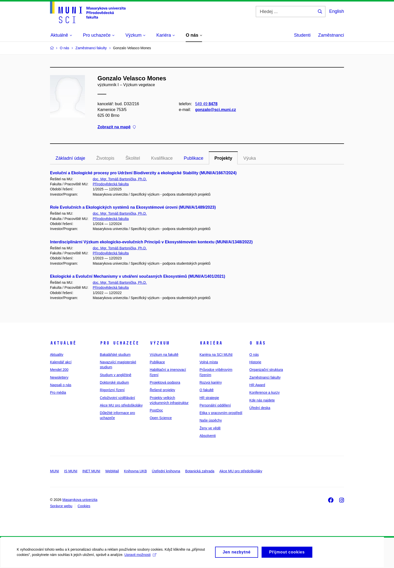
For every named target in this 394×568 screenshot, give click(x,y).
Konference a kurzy (264, 392)
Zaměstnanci (331, 35)
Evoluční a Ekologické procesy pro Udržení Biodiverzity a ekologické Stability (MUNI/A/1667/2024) (143, 173)
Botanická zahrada (199, 471)
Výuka (249, 158)
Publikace (193, 158)
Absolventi (208, 436)
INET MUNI (91, 471)
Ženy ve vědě (210, 428)
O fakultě (207, 390)
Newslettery (59, 377)
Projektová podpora (165, 382)
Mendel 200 (59, 370)
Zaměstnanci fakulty (265, 377)
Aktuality (56, 355)
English (336, 11)
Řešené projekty (162, 390)
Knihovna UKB (135, 471)
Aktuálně (63, 343)
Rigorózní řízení (112, 390)
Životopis (105, 158)
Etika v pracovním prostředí (221, 413)
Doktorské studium (114, 382)
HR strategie (209, 398)
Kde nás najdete (262, 400)
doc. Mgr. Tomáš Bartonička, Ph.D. (120, 179)
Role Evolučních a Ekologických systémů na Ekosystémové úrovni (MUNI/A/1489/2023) (133, 207)
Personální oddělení (215, 405)
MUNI (54, 471)
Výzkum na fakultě (164, 355)
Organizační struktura (266, 370)
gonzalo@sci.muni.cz (215, 109)
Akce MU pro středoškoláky (121, 405)
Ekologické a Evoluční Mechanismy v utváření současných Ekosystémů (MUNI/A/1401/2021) (137, 276)
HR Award (257, 385)
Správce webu (61, 506)
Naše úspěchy (211, 420)
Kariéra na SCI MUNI (216, 355)
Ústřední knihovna (166, 471)
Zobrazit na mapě (116, 127)
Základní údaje (70, 158)
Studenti (302, 35)
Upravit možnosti (141, 557)
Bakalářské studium (115, 355)
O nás (257, 343)
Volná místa (209, 362)
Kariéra (211, 343)
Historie (255, 362)
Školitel (132, 158)
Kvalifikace (162, 158)
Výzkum (159, 343)
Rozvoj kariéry (211, 382)
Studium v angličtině (115, 375)
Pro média (58, 392)
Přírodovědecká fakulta (111, 184)
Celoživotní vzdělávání (117, 398)
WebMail (112, 471)
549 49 (206, 104)
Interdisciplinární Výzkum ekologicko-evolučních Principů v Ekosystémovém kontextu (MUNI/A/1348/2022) (151, 242)
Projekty (223, 158)
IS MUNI (70, 471)
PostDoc (156, 410)
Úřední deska (259, 408)
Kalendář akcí (61, 362)
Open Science (161, 418)
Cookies (84, 506)
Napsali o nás (60, 385)
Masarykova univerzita (79, 500)
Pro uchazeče (119, 343)
